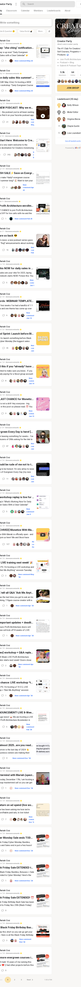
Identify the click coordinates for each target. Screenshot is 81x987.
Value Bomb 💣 (26, 31)
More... (41, 31)
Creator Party (64, 41)
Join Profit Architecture (70, 59)
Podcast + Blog (67, 62)
